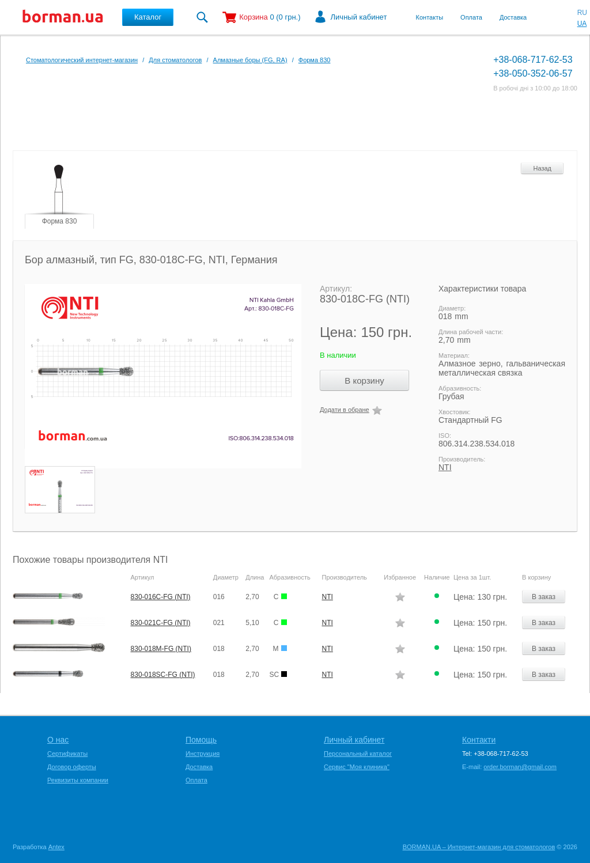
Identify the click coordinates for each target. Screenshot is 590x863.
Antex (56, 846)
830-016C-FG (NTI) (161, 597)
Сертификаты (67, 753)
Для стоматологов (175, 59)
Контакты (430, 17)
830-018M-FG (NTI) (161, 649)
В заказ (543, 597)
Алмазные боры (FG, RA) (250, 59)
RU (582, 13)
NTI (445, 467)
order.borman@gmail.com (520, 766)
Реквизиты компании (77, 780)
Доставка (513, 17)
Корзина (253, 17)
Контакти (479, 739)
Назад (542, 168)
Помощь (201, 739)
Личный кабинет (359, 17)
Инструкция (203, 753)
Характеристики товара (482, 288)
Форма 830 (314, 59)
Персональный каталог (358, 753)
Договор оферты (71, 766)
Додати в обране (344, 409)
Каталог (147, 17)
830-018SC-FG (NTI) (163, 675)
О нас (58, 739)
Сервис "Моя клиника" (356, 766)
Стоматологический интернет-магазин (82, 59)
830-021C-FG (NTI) (161, 623)
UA (582, 24)
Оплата (471, 17)
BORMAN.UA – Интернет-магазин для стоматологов (479, 846)
